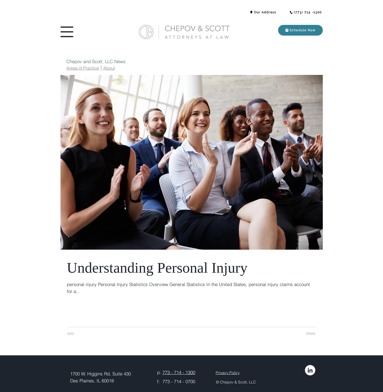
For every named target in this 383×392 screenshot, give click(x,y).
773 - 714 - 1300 (178, 372)
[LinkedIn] (310, 370)
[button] (66, 31)
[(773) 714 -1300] (306, 12)
